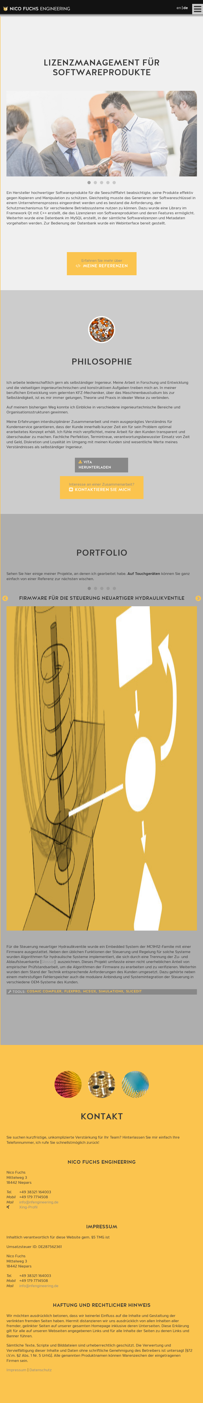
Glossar (47, 962)
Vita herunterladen (95, 465)
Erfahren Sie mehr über (101, 263)
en (179, 8)
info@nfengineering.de (38, 1202)
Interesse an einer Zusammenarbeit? (101, 487)
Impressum (16, 1370)
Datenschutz (40, 1370)
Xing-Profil (28, 1207)
